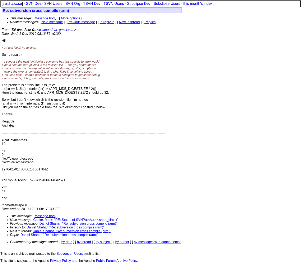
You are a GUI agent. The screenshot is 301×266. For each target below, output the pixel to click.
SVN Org (72, 3)
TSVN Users (113, 3)
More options (70, 18)
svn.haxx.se (12, 3)
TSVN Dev (92, 3)
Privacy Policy (60, 260)
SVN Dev (33, 3)
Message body (45, 18)
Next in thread (129, 22)
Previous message (81, 22)
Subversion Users (70, 253)
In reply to (107, 22)
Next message (52, 22)
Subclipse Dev (138, 3)
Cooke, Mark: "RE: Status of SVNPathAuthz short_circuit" (75, 220)
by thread (84, 242)
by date (66, 242)
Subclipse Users (167, 3)
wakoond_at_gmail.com (56, 30)
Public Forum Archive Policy (116, 260)
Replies (150, 22)
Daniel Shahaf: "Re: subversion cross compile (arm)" (78, 223)
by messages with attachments (157, 242)
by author (122, 242)
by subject (103, 242)
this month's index (198, 3)
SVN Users (53, 3)
